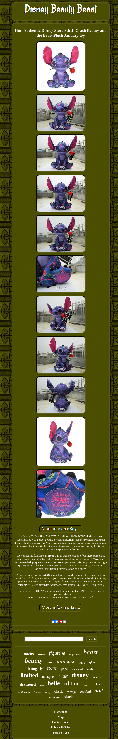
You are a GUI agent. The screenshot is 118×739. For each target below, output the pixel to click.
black (68, 696)
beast (90, 652)
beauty (34, 660)
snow (41, 654)
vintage (71, 691)
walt (63, 676)
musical (85, 691)
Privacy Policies (60, 727)
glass (93, 662)
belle (53, 683)
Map (61, 717)
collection (24, 691)
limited (29, 675)
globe (64, 669)
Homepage (60, 711)
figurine (57, 653)
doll (99, 690)
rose (50, 662)
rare (97, 683)
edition (72, 683)
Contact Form (60, 722)
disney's (54, 698)
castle (86, 685)
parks (29, 653)
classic (58, 691)
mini (42, 685)
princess (66, 661)
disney (80, 675)
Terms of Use (61, 732)
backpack (49, 677)
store (52, 668)
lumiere (97, 677)
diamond (28, 684)
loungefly (35, 668)
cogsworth (74, 654)
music (82, 662)
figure (37, 691)
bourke (90, 669)
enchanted (77, 669)
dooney (48, 693)
